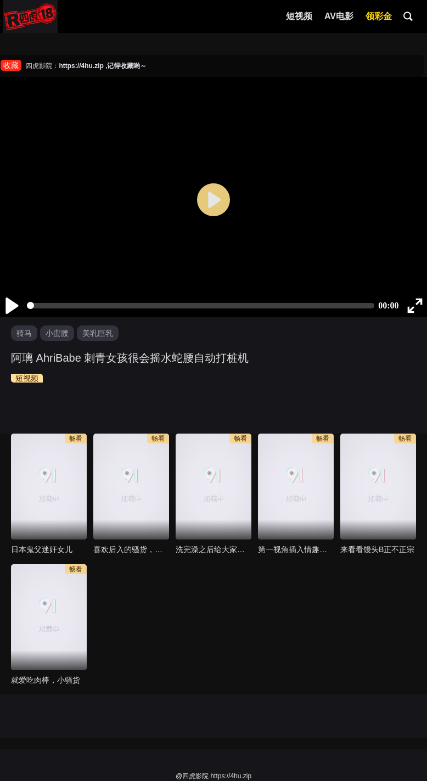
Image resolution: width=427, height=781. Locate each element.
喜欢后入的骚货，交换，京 (131, 549)
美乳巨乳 (97, 333)
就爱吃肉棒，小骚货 (45, 680)
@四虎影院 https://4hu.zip (213, 776)
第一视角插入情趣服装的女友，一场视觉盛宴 (296, 549)
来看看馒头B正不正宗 (377, 549)
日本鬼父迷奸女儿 (41, 549)
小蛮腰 (57, 333)
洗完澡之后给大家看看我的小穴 (213, 549)
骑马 (24, 333)
